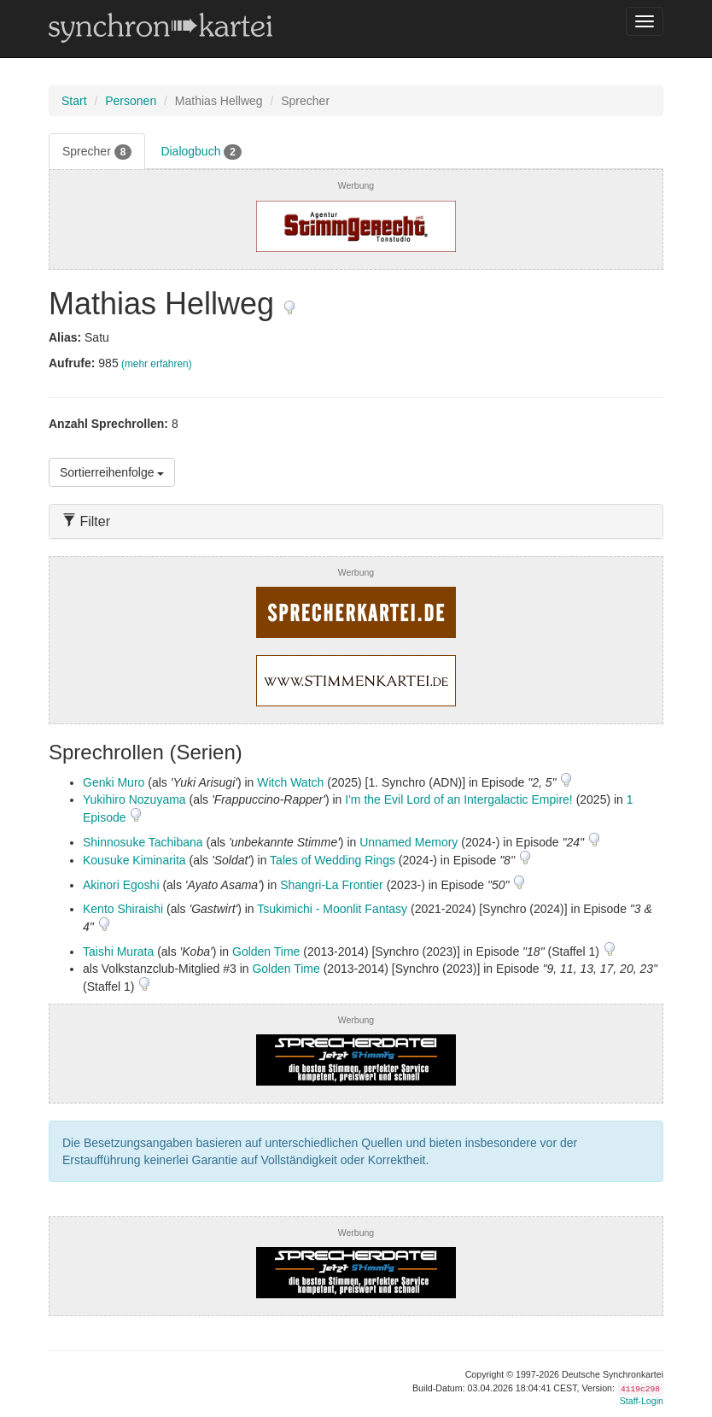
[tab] (356, 521)
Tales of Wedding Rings (332, 860)
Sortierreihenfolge (112, 472)
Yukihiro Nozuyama (134, 799)
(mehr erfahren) (156, 364)
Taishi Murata (118, 951)
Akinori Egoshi (121, 885)
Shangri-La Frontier (331, 885)
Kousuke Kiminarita (134, 860)
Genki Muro (113, 782)
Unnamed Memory (408, 842)
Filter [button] (86, 521)
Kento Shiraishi (123, 909)
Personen (130, 101)
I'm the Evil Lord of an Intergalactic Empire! (458, 799)
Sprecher (96, 152)
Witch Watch (290, 782)
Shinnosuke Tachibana (143, 842)
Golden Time (266, 951)
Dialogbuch (201, 152)
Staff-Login (641, 1401)
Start (74, 101)
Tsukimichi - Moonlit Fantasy (332, 909)
